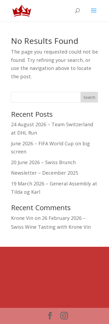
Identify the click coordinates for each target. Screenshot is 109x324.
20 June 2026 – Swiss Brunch (43, 162)
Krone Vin (22, 218)
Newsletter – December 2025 (44, 173)
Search (89, 97)
